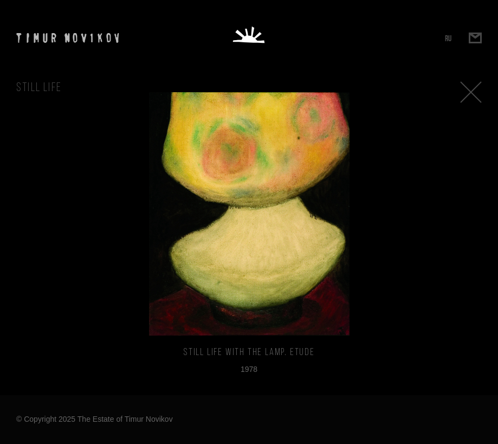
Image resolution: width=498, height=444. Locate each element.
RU (448, 38)
